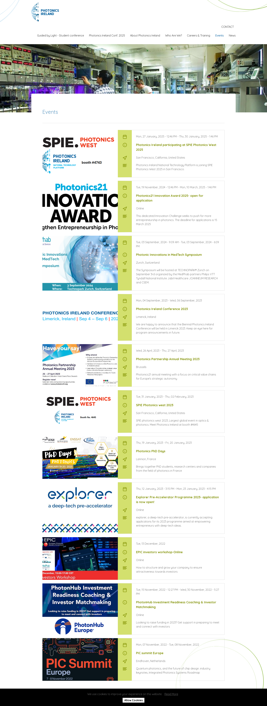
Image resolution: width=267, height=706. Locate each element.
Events (219, 35)
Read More (171, 694)
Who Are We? (173, 35)
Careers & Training (198, 35)
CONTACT (227, 26)
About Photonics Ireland (145, 35)
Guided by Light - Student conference (60, 35)
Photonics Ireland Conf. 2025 (107, 35)
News (232, 35)
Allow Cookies (133, 700)
